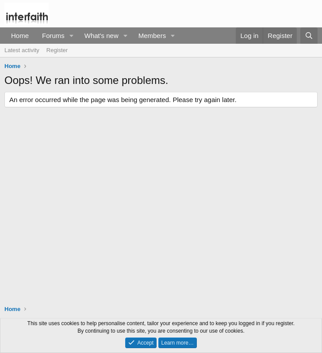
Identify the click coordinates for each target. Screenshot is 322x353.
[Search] (309, 35)
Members (152, 35)
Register (57, 50)
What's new (101, 35)
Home (20, 35)
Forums (53, 35)
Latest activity (21, 50)
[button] (71, 35)
